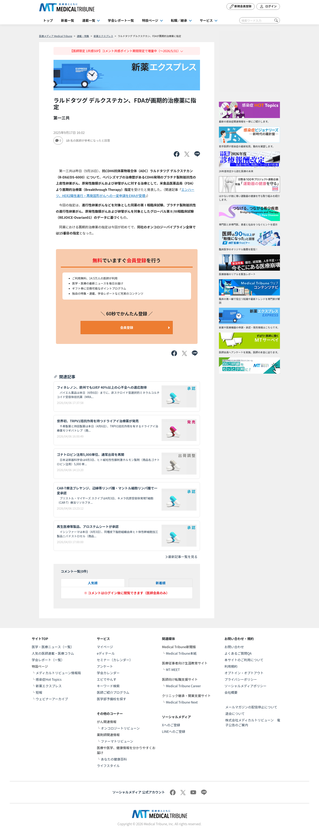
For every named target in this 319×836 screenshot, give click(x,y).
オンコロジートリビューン (120, 728)
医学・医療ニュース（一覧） (53, 646)
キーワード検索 (108, 685)
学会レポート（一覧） (48, 659)
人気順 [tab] (92, 582)
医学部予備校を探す (111, 698)
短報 (39, 692)
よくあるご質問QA (237, 653)
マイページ (105, 646)
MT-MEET (173, 669)
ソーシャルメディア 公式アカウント (138, 792)
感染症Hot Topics (49, 679)
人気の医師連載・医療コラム (53, 653)
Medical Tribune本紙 (181, 653)
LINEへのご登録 (173, 731)
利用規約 (230, 666)
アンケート (105, 666)
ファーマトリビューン (117, 741)
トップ (48, 20)
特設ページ (150, 20)
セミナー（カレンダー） (115, 659)
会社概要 (230, 692)
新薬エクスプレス (103, 36)
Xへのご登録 (171, 724)
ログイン (268, 6)
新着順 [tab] (160, 582)
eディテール (106, 653)
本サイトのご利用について (243, 659)
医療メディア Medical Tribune (55, 36)
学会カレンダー (108, 672)
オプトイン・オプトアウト (243, 672)
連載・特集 (83, 36)
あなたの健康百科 (114, 759)
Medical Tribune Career (183, 685)
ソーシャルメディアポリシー (245, 685)
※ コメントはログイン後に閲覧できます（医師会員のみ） (126, 592)
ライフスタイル (108, 765)
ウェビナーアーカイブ (52, 698)
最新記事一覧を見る (181, 556)
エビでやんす (106, 679)
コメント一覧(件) (74, 571)
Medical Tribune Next (182, 702)
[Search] (259, 20)
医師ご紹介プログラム (113, 692)
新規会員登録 (240, 6)
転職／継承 (179, 20)
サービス (206, 20)
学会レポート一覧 (121, 20)
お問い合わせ (234, 646)
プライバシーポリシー (240, 679)
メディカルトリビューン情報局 (58, 672)
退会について (235, 713)
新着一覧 (67, 20)
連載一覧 (88, 20)
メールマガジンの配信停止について (251, 707)
